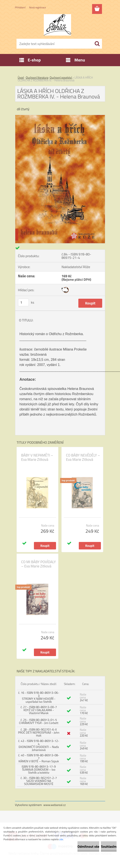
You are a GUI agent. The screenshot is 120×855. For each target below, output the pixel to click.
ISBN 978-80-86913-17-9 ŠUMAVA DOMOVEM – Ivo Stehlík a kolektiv (39, 769)
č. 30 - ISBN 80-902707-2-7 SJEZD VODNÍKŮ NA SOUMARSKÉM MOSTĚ (39, 781)
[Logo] (57, 25)
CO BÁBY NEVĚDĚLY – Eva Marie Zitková (83, 457)
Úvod (21, 77)
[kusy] (23, 302)
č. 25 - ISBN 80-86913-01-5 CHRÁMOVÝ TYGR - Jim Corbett (38, 721)
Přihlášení (20, 7)
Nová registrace (37, 7)
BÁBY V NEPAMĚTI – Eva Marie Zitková (37, 457)
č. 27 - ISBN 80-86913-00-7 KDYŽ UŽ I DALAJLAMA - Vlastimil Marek (39, 710)
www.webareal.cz (54, 805)
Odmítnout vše (88, 846)
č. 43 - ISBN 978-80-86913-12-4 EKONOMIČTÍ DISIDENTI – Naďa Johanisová (38, 745)
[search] (97, 44)
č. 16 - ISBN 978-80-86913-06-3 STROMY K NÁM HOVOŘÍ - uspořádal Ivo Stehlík (38, 697)
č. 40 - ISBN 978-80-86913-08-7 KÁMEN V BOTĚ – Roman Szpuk (38, 758)
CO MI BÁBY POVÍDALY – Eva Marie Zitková (38, 564)
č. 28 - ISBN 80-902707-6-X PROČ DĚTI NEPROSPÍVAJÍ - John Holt (38, 732)
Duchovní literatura (37, 77)
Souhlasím (109, 846)
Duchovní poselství (61, 77)
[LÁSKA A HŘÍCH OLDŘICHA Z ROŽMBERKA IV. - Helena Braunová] (60, 116)
